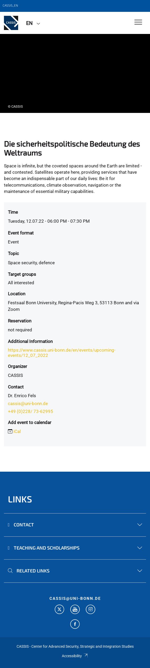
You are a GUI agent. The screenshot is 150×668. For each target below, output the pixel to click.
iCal (17, 431)
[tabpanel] (75, 73)
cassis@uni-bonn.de (28, 403)
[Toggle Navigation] (138, 22)
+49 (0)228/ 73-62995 (30, 411)
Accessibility (75, 656)
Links (20, 498)
